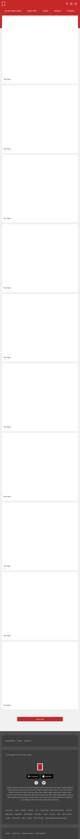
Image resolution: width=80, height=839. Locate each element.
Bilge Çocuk (9, 814)
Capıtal (29, 818)
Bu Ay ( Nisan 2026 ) (13, 11)
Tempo (45, 814)
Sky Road (69, 810)
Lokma (45, 11)
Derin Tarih (32, 11)
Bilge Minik (18, 814)
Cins (37, 810)
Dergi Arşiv (27, 741)
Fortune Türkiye (39, 818)
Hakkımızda (16, 833)
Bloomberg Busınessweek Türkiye (56, 818)
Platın (23, 818)
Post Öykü (37, 814)
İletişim (8, 833)
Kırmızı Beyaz (28, 814)
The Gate (52, 814)
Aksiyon (8, 818)
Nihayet (57, 11)
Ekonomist (16, 818)
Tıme (58, 814)
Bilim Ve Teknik (67, 814)
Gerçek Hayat (44, 810)
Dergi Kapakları (10, 741)
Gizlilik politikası (40, 833)
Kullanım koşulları (27, 833)
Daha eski (40, 719)
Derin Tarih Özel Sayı (57, 810)
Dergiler (19, 741)
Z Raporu (71, 11)
